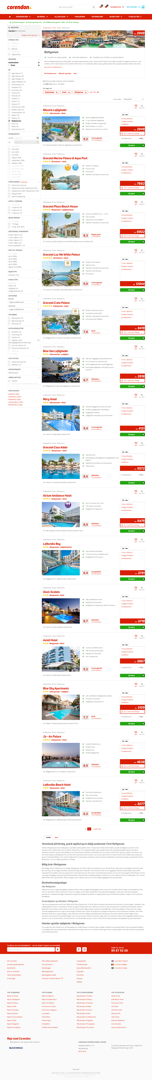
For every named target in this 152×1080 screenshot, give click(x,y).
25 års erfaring (73, 22)
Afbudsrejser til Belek (84, 1006)
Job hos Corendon (13, 971)
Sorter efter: (117, 99)
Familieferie (80, 17)
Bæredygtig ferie (47, 971)
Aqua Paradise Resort (118, 1027)
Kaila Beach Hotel (117, 999)
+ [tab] (125, 114)
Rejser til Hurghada (13, 1027)
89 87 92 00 (119, 950)
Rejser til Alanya (12, 1003)
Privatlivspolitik (82, 964)
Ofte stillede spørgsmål (50, 961)
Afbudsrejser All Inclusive (85, 1027)
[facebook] (79, 949)
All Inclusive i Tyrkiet (49, 1006)
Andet (48, 837)
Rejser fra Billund (47, 996)
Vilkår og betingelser (14, 975)
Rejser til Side (11, 1006)
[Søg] (94, 7)
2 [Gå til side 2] (89, 829)
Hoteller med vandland (50, 1027)
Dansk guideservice (35, 22)
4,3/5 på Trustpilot (18, 22)
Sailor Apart (115, 1017)
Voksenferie (46, 1017)
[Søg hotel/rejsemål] (76, 7)
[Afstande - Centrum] (23, 309)
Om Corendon (12, 961)
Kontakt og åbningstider (15, 964)
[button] (24, 40)
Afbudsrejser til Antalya (85, 1003)
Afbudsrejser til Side (83, 1013)
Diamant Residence (118, 1020)
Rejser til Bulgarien (13, 999)
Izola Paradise (116, 1024)
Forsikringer (11, 978)
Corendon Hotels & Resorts (51, 978)
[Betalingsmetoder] (16, 1048)
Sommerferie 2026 (15, 402)
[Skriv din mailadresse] (31, 949)
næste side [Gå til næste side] (97, 829)
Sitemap (79, 978)
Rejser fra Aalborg (48, 1003)
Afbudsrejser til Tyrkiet (84, 996)
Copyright (80, 971)
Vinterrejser (97, 17)
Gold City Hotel (116, 1010)
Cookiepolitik (81, 961)
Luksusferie (46, 1013)
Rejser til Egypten (13, 1024)
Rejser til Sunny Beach (14, 1017)
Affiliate (79, 982)
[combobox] (76, 7)
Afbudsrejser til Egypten (85, 1020)
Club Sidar (114, 1006)
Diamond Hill (115, 1013)
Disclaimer (80, 975)
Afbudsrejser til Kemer (84, 1010)
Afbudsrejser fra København (86, 1017)
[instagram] (84, 949)
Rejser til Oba (11, 1020)
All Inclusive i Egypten (49, 1010)
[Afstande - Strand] (23, 302)
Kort (56, 837)
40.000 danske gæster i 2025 (55, 22)
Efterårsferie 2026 (15, 405)
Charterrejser (46, 1020)
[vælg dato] (26, 138)
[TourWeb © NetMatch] (76, 1069)
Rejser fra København (49, 999)
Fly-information (47, 964)
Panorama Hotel (117, 1003)
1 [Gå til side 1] (85, 829)
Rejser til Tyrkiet (12, 996)
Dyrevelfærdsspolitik (84, 968)
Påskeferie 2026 (14, 399)
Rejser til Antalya (13, 1010)
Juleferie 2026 (13, 394)
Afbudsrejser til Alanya (84, 999)
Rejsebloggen (46, 968)
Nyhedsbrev (11, 968)
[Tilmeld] (57, 949)
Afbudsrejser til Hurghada (85, 1024)
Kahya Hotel (115, 996)
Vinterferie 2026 (14, 397)
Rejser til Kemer (12, 1013)
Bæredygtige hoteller (49, 975)
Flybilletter (134, 17)
